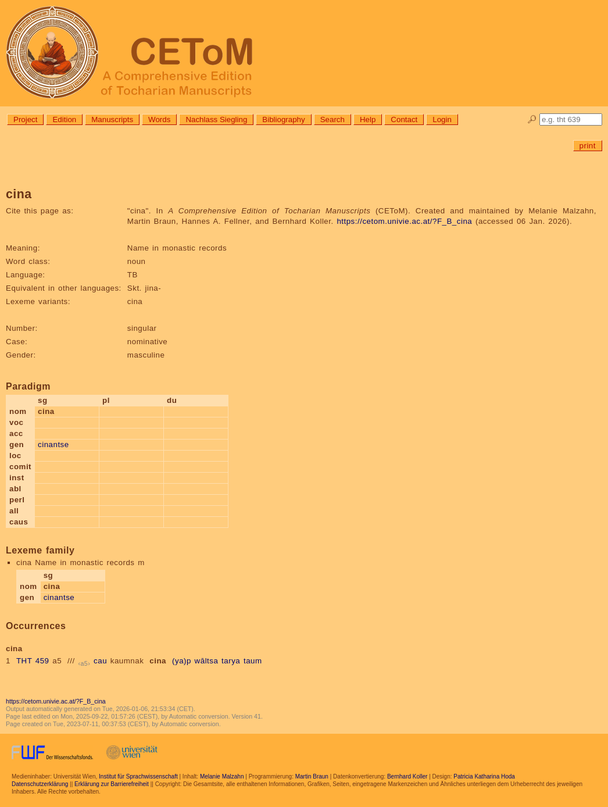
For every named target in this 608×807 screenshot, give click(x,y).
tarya (230, 660)
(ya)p (181, 660)
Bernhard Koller (407, 776)
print (588, 145)
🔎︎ (532, 119)
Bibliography (283, 119)
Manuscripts (112, 119)
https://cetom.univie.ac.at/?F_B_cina (404, 221)
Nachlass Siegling (216, 119)
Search (332, 119)
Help (367, 119)
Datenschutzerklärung (40, 784)
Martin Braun (311, 776)
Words (159, 119)
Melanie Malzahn (222, 776)
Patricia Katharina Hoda (484, 776)
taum (253, 660)
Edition (64, 119)
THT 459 (32, 660)
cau (100, 660)
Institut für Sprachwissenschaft (138, 776)
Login (442, 119)
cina (157, 660)
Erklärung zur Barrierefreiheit (111, 784)
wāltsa (207, 660)
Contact (404, 119)
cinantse (53, 444)
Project (25, 119)
